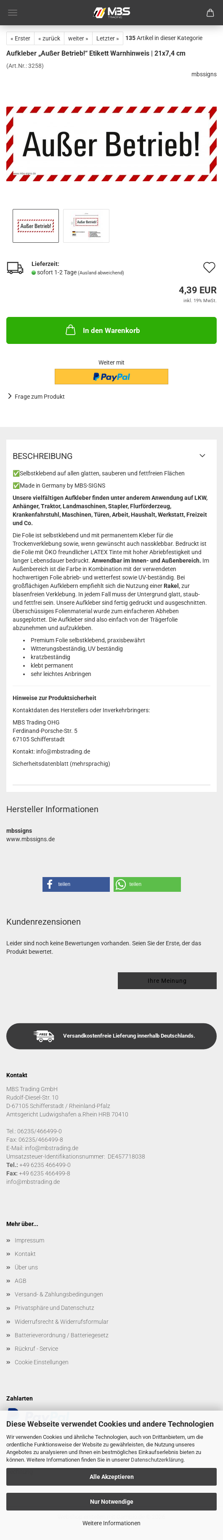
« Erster (20, 38)
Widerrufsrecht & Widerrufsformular (62, 1321)
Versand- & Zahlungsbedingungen (59, 1294)
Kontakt (25, 1253)
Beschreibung (43, 456)
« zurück (49, 38)
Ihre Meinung (167, 980)
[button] (76, 884)
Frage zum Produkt (40, 396)
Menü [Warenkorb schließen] (12, 12)
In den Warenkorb (102, 329)
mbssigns (204, 74)
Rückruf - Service (36, 1348)
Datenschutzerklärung (157, 1460)
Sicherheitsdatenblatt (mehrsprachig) (61, 763)
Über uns (26, 1267)
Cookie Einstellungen (42, 1362)
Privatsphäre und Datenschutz (54, 1307)
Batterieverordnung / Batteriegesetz (62, 1335)
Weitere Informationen (111, 1523)
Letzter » (107, 38)
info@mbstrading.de (33, 1181)
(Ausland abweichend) (101, 273)
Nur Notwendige (111, 1501)
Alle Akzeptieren (112, 1476)
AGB (21, 1280)
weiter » (78, 38)
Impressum (29, 1240)
